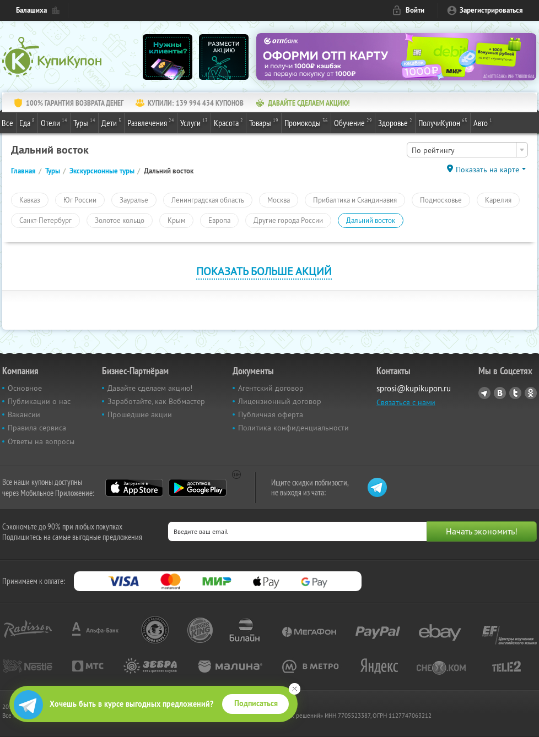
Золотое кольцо (119, 220)
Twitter (515, 393)
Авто (482, 122)
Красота (228, 122)
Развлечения (150, 122)
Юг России (79, 199)
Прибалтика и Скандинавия (355, 199)
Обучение (353, 122)
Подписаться (256, 703)
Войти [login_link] (415, 10)
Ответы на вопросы (41, 441)
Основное (25, 388)
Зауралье (134, 199)
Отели (54, 122)
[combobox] (467, 149)
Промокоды (306, 122)
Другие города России (288, 220)
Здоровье (395, 122)
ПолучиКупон (442, 122)
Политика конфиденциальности (293, 428)
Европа (219, 220)
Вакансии (24, 414)
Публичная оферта (270, 414)
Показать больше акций (264, 271)
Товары (263, 122)
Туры (84, 122)
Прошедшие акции (139, 414)
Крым (176, 220)
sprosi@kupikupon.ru (413, 388)
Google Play (198, 487)
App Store (134, 487)
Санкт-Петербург (45, 220)
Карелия (498, 199)
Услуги (194, 122)
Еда (27, 122)
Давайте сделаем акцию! (149, 388)
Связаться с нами (405, 402)
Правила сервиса (37, 428)
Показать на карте (487, 169)
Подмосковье (441, 199)
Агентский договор (271, 388)
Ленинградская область (207, 199)
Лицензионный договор (279, 401)
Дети (111, 122)
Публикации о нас (39, 401)
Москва (278, 199)
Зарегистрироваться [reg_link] (491, 10)
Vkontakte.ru (500, 393)
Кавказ (29, 199)
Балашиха (31, 10)
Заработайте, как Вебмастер (156, 401)
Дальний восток (370, 220)
